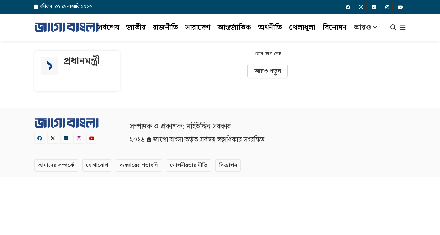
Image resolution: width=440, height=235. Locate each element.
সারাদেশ (197, 28)
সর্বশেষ (108, 28)
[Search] (393, 28)
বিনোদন (334, 28)
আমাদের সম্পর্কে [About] (56, 165)
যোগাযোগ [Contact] (97, 165)
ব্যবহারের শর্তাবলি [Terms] (139, 165)
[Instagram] (387, 7)
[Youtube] (400, 7)
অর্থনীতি (270, 28)
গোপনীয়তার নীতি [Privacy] (188, 165)
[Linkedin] (374, 7)
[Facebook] (348, 7)
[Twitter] (361, 7)
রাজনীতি (165, 28)
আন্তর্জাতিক (234, 28)
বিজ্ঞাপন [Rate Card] (228, 165)
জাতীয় (136, 28)
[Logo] (66, 27)
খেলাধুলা (302, 28)
